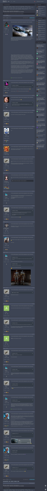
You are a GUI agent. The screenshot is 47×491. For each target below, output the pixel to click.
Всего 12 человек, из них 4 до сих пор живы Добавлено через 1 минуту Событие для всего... (40, 131)
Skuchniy (40, 39)
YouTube (32, 490)
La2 (4, 8)
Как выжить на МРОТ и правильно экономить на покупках (41, 144)
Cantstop (40, 58)
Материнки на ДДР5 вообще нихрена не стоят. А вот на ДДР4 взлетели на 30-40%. (41, 141)
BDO (9, 8)
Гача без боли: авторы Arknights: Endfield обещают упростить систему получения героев (41, 22)
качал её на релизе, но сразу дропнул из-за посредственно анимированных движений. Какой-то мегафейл (41, 99)
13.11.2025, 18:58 (6, 364)
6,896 (5, 154)
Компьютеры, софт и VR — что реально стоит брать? (41, 10)
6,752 (5, 88)
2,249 (5, 245)
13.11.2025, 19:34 (6, 428)
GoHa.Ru (5, 6)
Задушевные (14, 490)
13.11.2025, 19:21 (6, 411)
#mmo (9, 481)
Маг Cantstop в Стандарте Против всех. (41, 55)
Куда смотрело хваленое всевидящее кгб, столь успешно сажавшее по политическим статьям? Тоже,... (40, 46)
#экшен (18, 481)
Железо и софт (10, 490)
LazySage (6, 86)
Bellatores (30, 8)
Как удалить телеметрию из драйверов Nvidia (41, 6)
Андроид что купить (40, 8)
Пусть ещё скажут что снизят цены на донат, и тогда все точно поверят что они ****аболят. (41, 125)
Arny (6, 342)
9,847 (5, 119)
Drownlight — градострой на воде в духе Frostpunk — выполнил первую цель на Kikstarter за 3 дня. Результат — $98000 (41, 12)
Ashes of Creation (26, 8)
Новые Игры (8, 485)
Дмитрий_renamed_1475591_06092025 (6, 229)
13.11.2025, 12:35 (6, 80)
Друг (6, 117)
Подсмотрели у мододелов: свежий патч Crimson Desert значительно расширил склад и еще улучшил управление (41, 32)
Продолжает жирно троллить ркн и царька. (41, 89)
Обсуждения (13, 6)
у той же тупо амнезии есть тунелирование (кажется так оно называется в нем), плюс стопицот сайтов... (41, 73)
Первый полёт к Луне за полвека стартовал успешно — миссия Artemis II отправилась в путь (41, 30)
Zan (39, 37)
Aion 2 (15, 8)
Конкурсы (21, 490)
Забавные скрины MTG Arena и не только (41, 107)
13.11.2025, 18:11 (6, 252)
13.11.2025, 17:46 (6, 235)
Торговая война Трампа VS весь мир (41, 36)
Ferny (6, 243)
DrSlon (39, 15)
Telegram (27, 490)
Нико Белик (40, 13)
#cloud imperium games (5, 481)
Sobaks (39, 80)
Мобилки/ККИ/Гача (6, 490)
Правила (7, 6)
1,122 (5, 402)
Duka (6, 134)
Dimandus (40, 53)
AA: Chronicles (19, 8)
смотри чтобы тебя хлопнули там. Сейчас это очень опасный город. (41, 120)
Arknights (23, 8)
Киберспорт (26, 6)
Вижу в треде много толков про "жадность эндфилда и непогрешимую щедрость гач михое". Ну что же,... (40, 52)
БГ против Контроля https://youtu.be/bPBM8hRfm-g (40, 56)
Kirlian (6, 370)
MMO (19, 6)
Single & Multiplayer (22, 6)
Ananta (17, 8)
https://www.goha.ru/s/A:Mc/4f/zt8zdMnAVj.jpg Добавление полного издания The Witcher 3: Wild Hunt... (41, 84)
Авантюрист (40, 95)
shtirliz (39, 148)
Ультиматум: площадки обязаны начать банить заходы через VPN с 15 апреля (41, 24)
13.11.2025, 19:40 (6, 462)
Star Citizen (11, 485)
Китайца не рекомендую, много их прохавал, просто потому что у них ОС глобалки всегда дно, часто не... (41, 67)
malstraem (6, 103)
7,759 (5, 136)
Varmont (39, 69)
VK (25, 490)
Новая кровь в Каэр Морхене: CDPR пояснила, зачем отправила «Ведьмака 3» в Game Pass (41, 82)
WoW (6, 8)
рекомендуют (14, 197)
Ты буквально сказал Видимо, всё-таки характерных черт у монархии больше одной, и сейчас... (41, 62)
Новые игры (16, 6)
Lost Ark (11, 8)
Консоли (29, 6)
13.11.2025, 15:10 (6, 126)
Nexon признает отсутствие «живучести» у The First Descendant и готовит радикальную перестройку (41, 34)
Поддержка (10, 6)
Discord (30, 490)
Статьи (18, 490)
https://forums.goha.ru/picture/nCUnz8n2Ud (41, 104)
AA (7, 8)
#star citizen (12, 481)
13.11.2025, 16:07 (6, 144)
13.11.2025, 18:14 (6, 287)
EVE (13, 8)
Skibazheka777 (40, 11)
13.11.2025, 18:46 (6, 348)
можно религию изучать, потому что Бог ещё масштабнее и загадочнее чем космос (40, 79)
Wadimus (6, 28)
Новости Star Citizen (16, 485)
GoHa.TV (24, 490)
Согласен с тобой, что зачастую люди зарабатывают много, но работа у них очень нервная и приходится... (40, 146)
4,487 (5, 421)
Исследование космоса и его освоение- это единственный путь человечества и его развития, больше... (41, 115)
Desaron (39, 127)
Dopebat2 (6, 152)
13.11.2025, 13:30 (6, 95)
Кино (16, 490)
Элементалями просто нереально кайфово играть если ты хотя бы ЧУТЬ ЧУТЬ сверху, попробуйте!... (41, 109)
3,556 (6, 105)
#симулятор (15, 481)
